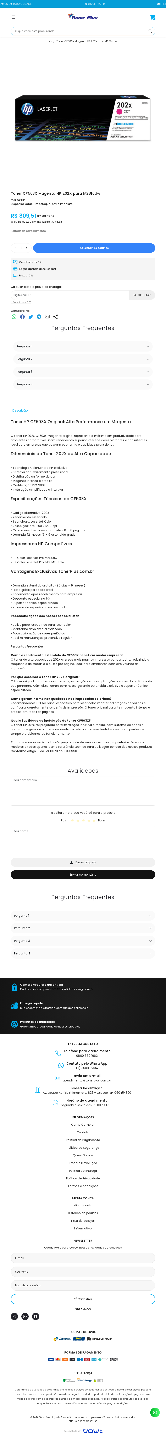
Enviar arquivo (83, 862)
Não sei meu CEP (21, 302)
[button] (13, 18)
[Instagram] (14, 1316)
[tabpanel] (83, 588)
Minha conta (83, 1205)
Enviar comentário (83, 874)
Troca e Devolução (83, 1163)
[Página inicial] (83, 17)
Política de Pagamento (83, 1140)
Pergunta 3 (24, 372)
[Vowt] (83, 1430)
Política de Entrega (83, 1171)
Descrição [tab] (20, 410)
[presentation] (42, 848)
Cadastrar (83, 1299)
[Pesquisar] (150, 31)
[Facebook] (35, 1316)
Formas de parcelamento (28, 231)
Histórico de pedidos (83, 1213)
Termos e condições (83, 1186)
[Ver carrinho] (152, 17)
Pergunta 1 (24, 346)
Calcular (142, 295)
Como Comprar (83, 1125)
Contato (83, 1132)
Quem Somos (83, 1155)
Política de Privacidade (83, 1178)
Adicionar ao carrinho (94, 248)
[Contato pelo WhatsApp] (155, 1412)
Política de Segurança (83, 1148)
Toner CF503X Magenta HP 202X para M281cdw (86, 41)
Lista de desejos (83, 1221)
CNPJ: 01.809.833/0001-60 (83, 1421)
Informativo (83, 1228)
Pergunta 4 (25, 384)
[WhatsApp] (25, 1316)
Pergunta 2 (24, 359)
